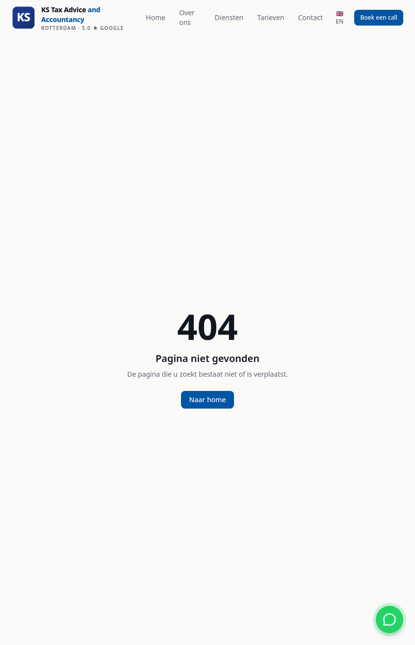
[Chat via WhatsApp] (389, 619)
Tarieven (270, 17)
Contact (310, 17)
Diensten (229, 17)
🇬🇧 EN (339, 17)
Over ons (187, 17)
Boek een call (378, 17)
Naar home (207, 399)
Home (155, 17)
